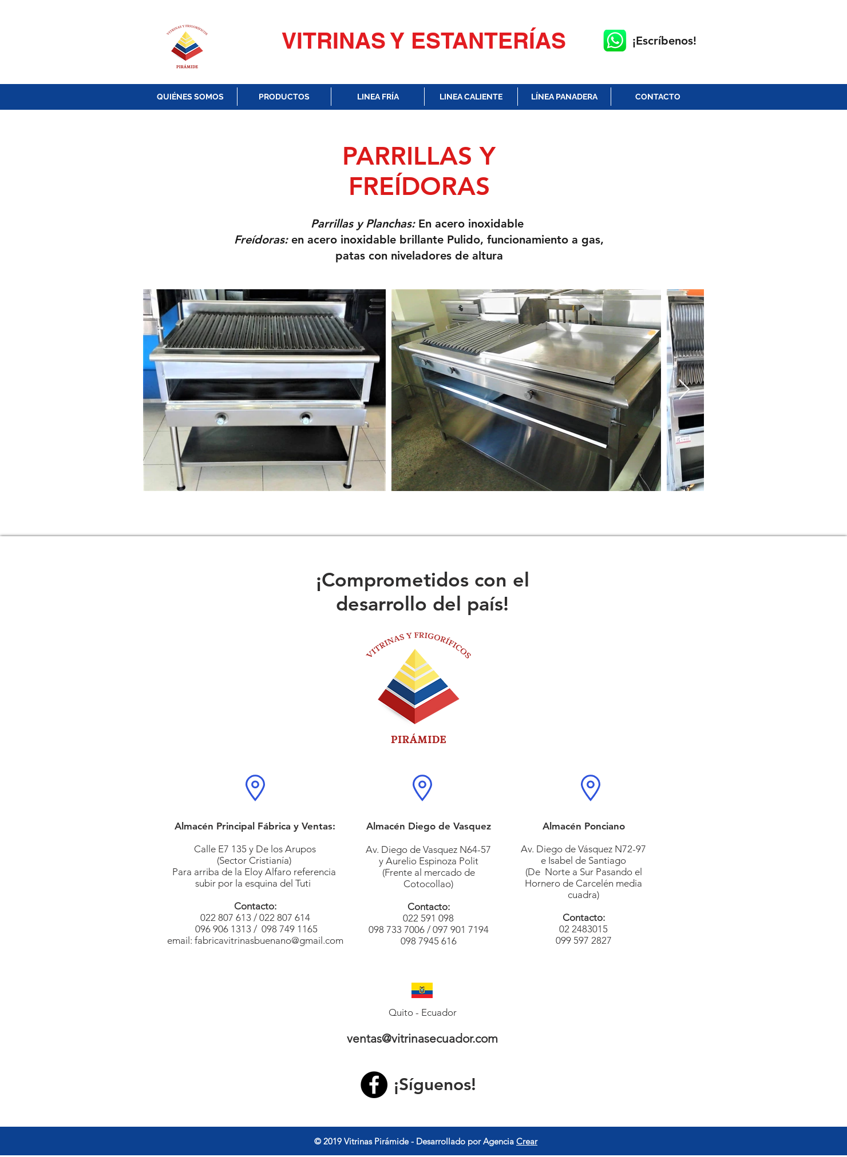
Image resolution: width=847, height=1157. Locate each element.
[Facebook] (374, 1084)
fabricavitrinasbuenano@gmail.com (269, 940)
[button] (284, 96)
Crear (526, 1141)
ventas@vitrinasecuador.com (422, 1038)
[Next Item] (684, 390)
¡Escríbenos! (664, 40)
